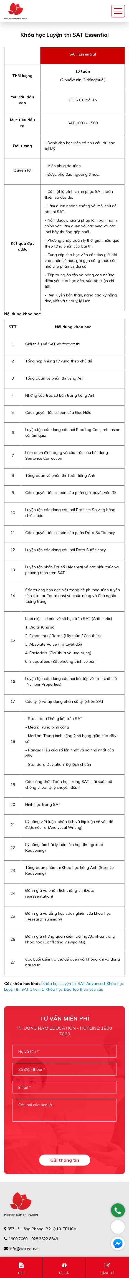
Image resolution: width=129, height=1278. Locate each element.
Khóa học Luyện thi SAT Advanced (73, 983)
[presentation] (64, 1138)
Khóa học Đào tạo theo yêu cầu (74, 989)
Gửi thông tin (64, 1160)
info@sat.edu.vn (24, 1248)
